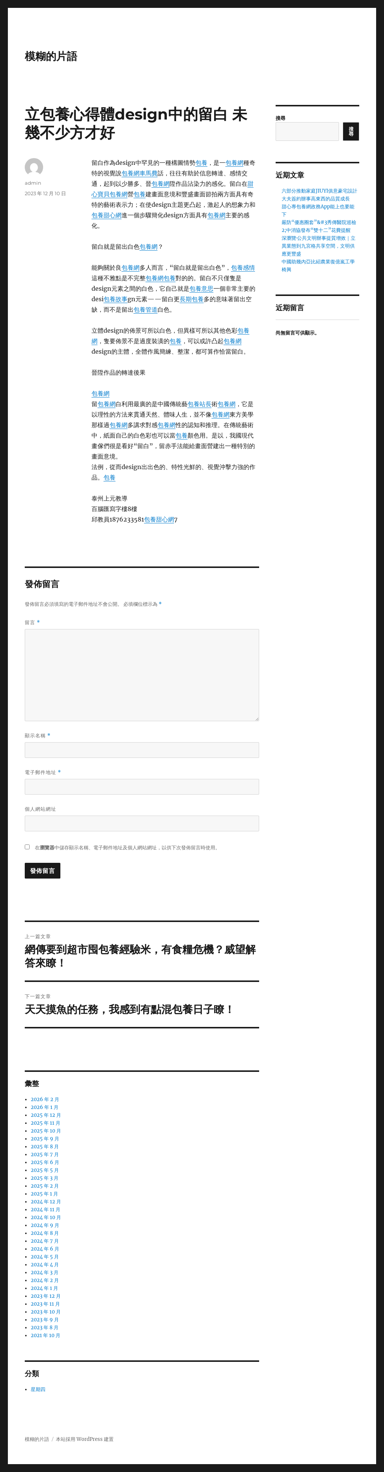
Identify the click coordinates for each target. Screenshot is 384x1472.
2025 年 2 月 (45, 1186)
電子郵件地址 (43, 772)
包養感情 (243, 267)
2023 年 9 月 (45, 1320)
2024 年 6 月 (45, 1249)
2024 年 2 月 (45, 1280)
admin (33, 183)
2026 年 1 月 (44, 1107)
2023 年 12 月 (46, 1296)
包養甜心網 (107, 215)
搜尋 (280, 118)
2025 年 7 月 (45, 1154)
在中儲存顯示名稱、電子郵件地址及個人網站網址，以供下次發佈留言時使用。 (127, 847)
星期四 (38, 1389)
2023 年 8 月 (44, 1327)
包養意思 (201, 288)
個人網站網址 (40, 809)
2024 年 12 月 (46, 1202)
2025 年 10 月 (46, 1131)
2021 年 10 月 (45, 1335)
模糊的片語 (51, 56)
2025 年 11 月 (45, 1123)
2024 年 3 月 (44, 1272)
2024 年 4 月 (45, 1264)
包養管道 (146, 309)
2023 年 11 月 (45, 1304)
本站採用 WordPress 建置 (85, 1439)
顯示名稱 (38, 735)
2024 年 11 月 (45, 1209)
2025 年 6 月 (45, 1162)
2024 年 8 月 (45, 1233)
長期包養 (192, 299)
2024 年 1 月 (44, 1288)
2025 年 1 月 (44, 1194)
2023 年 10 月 (46, 1312)
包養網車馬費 (140, 173)
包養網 (234, 162)
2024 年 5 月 (45, 1257)
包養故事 (116, 299)
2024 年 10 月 (46, 1217)
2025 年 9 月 (45, 1139)
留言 (32, 622)
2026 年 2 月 (45, 1099)
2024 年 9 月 (45, 1225)
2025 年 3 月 (44, 1178)
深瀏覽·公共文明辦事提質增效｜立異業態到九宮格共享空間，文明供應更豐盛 (319, 246)
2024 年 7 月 (45, 1241)
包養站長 (200, 404)
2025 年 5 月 (45, 1170)
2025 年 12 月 (46, 1115)
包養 (201, 162)
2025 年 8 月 (45, 1146)
